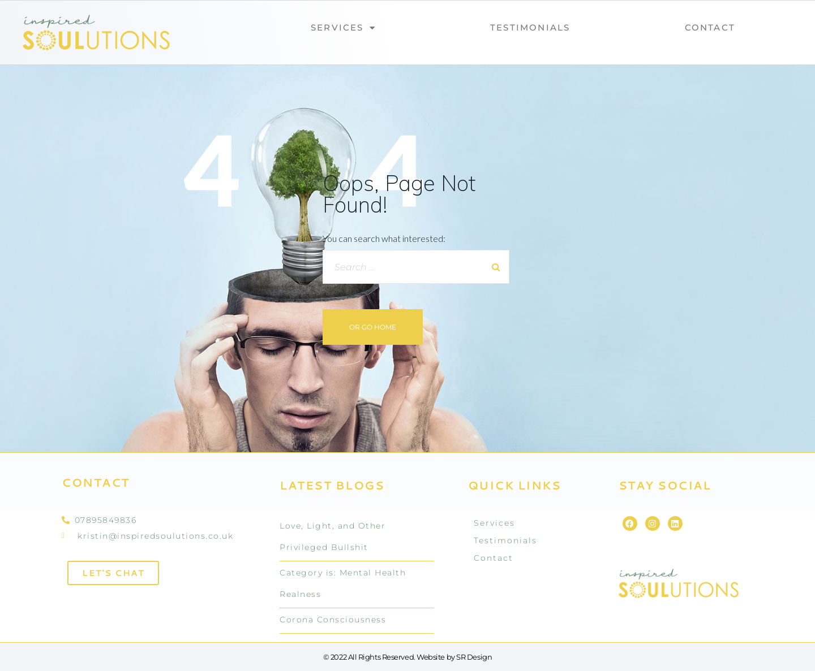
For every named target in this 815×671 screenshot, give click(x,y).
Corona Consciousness (333, 619)
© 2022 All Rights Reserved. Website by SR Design (407, 656)
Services (343, 28)
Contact (710, 27)
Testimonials (530, 27)
